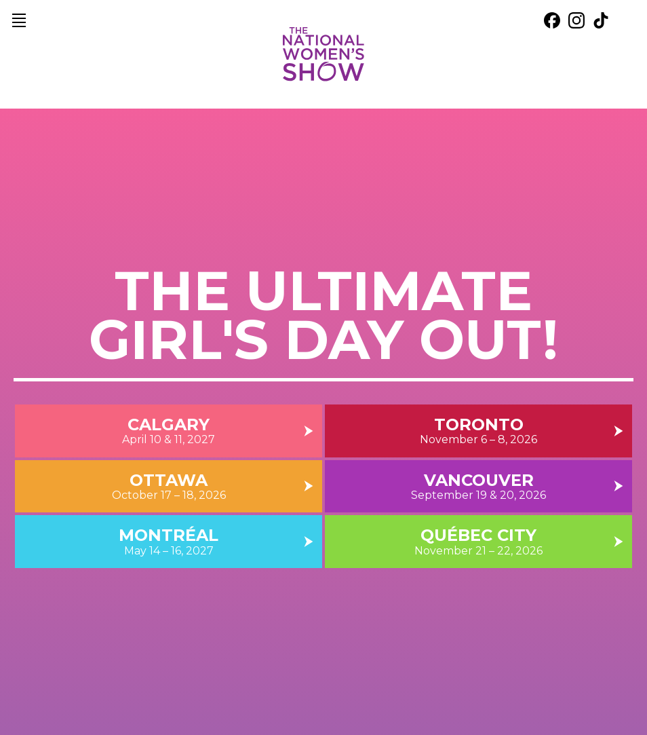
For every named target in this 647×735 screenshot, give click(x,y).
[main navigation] (19, 20)
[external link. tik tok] (601, 20)
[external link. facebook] (552, 20)
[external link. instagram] (576, 20)
